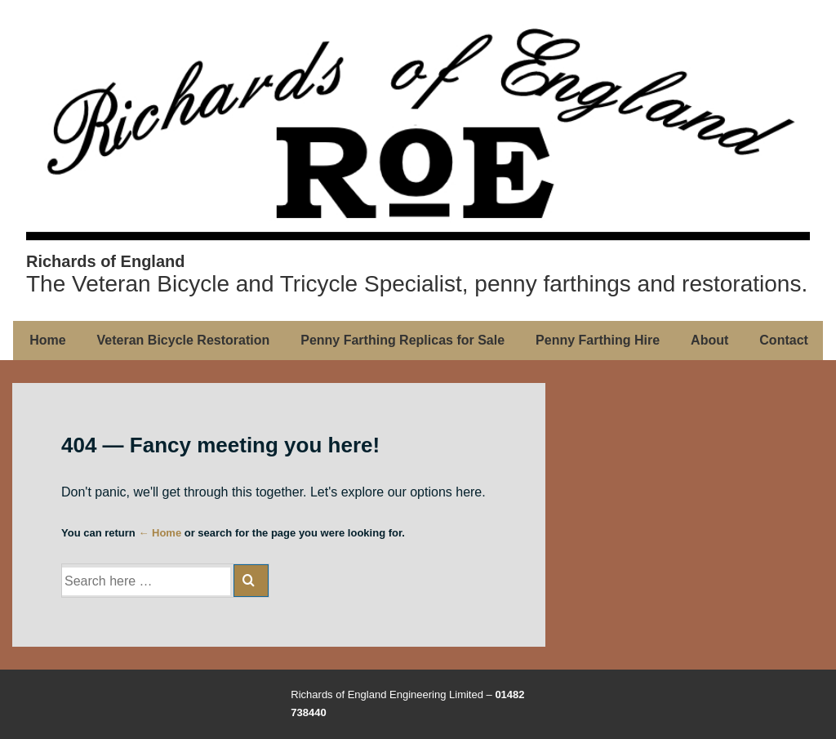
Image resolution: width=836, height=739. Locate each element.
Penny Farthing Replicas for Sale (402, 340)
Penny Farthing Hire (598, 340)
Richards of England (105, 261)
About (709, 340)
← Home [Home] (159, 533)
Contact (783, 340)
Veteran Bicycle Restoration (183, 340)
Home (47, 340)
